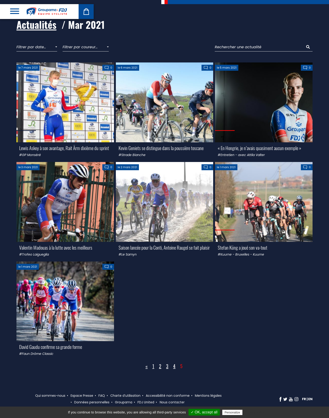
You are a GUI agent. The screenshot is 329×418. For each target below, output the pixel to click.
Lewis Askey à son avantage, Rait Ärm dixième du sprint (64, 147)
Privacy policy (254, 412)
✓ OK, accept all (204, 412)
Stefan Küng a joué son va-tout (242, 247)
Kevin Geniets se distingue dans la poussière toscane (161, 147)
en (310, 399)
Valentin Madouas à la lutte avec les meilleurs (55, 247)
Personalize (232, 412)
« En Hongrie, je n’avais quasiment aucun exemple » (259, 147)
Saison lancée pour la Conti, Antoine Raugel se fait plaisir (164, 247)
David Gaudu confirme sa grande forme (50, 346)
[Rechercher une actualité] (259, 47)
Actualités (36, 24)
